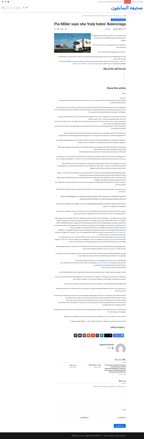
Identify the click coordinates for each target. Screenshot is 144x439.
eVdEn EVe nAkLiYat (67, 239)
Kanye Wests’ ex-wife (95, 365)
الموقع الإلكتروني (84, 417)
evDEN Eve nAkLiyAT (86, 64)
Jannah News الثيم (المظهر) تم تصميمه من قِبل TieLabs (85, 435)
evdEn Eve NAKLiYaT (104, 263)
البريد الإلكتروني (121, 417)
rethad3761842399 (117, 29)
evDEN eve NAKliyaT (109, 249)
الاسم (124, 409)
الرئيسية (123, 15)
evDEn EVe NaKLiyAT (119, 232)
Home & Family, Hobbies (89, 15)
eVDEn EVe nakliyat (117, 327)
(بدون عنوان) (72, 365)
